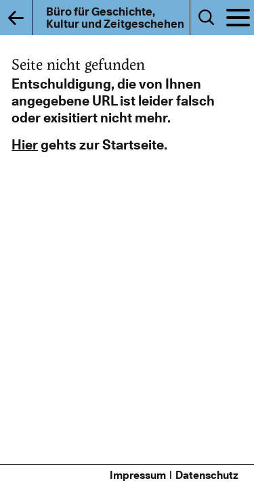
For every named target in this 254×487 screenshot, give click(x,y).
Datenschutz (206, 475)
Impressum (138, 475)
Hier (25, 145)
